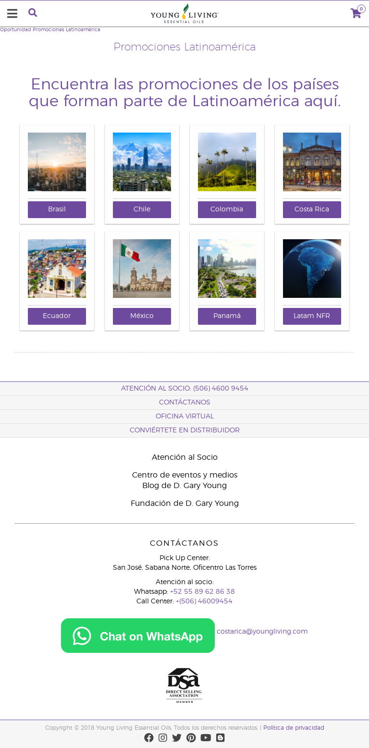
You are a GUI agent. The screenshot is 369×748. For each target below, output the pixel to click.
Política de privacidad (293, 728)
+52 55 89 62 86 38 (202, 592)
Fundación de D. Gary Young (185, 503)
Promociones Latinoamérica (66, 29)
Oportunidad (15, 29)
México (142, 316)
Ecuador (57, 316)
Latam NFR (312, 316)
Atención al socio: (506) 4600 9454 (184, 388)
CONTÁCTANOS (184, 402)
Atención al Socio (185, 457)
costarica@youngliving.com (262, 631)
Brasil (57, 209)
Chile (142, 209)
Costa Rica (312, 209)
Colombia (226, 209)
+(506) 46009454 (204, 601)
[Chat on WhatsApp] (138, 631)
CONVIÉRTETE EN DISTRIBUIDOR (185, 430)
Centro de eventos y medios (184, 475)
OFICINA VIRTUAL (185, 416)
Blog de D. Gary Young (184, 486)
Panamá (227, 316)
